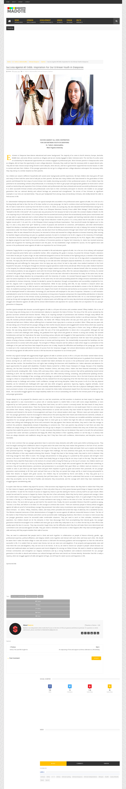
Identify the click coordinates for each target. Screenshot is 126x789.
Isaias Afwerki (96, 164)
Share (28, 706)
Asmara (88, 157)
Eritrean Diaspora (34, 60)
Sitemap (20, 2)
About (14, 2)
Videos (60, 20)
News (19, 20)
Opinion (31, 20)
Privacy (111, 786)
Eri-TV (79, 20)
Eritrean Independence (104, 161)
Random (114, 144)
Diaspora (26, 776)
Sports (108, 164)
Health (88, 164)
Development (46, 20)
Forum (69, 20)
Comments (102, 144)
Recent (91, 144)
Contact (27, 2)
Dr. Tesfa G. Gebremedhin (19, 60)
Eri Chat (69, 776)
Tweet (13, 706)
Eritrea (104, 157)
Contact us (115, 776)
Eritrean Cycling (112, 157)
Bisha (93, 157)
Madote (21, 786)
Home (7, 2)
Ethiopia (115, 161)
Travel (35, 776)
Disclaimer (117, 786)
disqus (74, 752)
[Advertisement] (63, 45)
